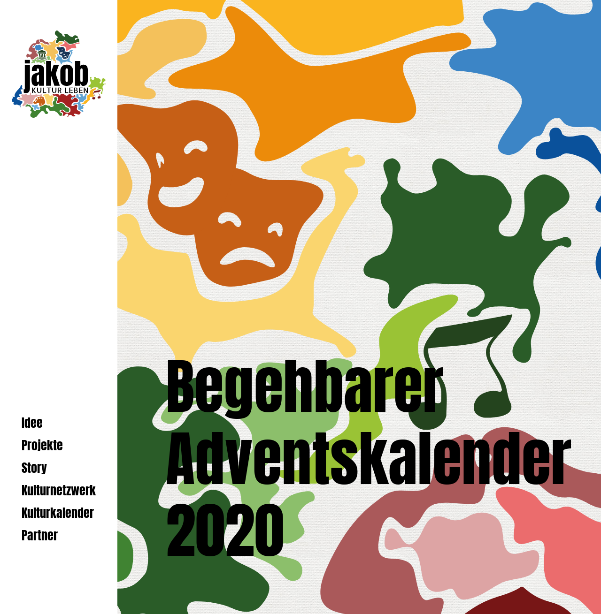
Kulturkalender (58, 513)
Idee (32, 423)
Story (34, 468)
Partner (40, 535)
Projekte (42, 445)
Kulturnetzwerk (59, 490)
